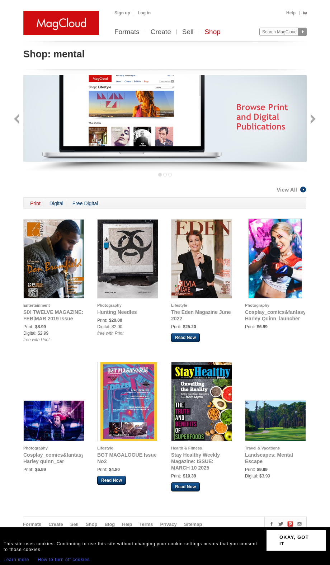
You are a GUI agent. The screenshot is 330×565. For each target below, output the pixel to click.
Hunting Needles (117, 312)
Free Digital (85, 203)
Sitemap (193, 524)
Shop (212, 32)
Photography (109, 305)
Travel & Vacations (262, 448)
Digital (56, 203)
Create (161, 32)
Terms (146, 524)
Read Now (185, 337)
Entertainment (36, 305)
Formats (127, 32)
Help (291, 12)
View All (292, 190)
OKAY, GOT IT (294, 540)
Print (35, 203)
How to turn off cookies (64, 559)
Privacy (168, 524)
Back (17, 120)
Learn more (16, 559)
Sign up (122, 12)
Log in (144, 12)
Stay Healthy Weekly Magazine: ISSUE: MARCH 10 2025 (195, 461)
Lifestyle (179, 305)
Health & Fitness (186, 448)
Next (312, 120)
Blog (109, 524)
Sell (188, 32)
